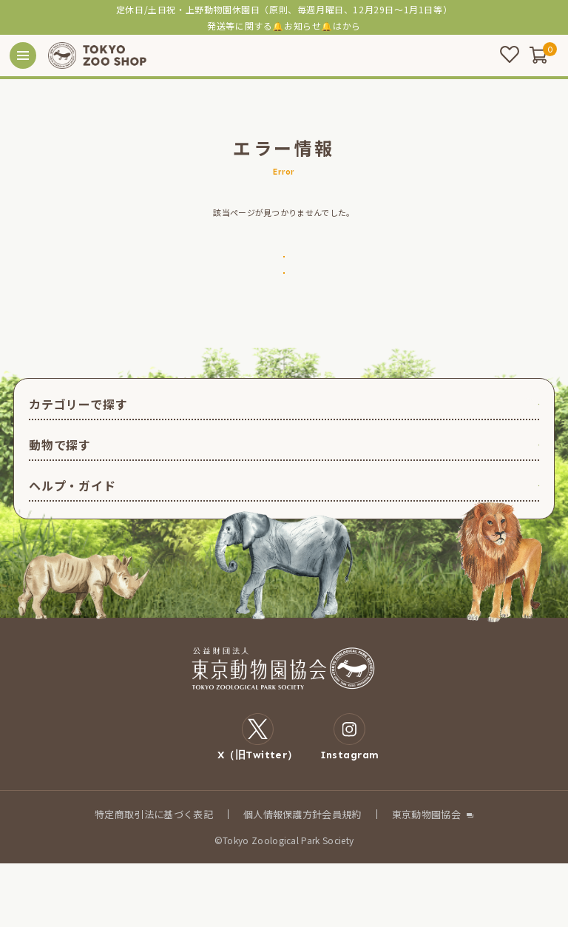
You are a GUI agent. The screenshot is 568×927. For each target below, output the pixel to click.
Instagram (349, 800)
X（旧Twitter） (257, 800)
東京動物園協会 (426, 878)
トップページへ (284, 273)
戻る (284, 321)
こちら (342, 25)
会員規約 (341, 878)
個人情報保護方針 (282, 878)
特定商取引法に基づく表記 (154, 878)
